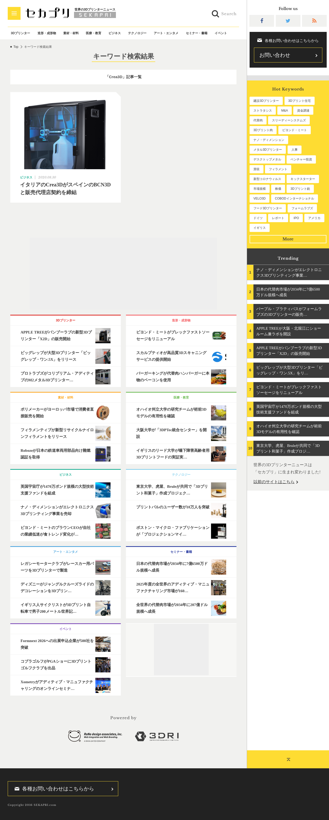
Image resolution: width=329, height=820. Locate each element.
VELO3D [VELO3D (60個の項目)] (259, 198)
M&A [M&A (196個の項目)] (284, 110)
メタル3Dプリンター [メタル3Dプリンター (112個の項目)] (267, 149)
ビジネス (114, 33)
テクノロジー (137, 33)
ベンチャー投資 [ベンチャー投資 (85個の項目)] (301, 159)
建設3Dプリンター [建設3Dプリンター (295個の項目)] (266, 101)
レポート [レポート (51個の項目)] (278, 218)
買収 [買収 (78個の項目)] (256, 169)
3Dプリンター (20, 33)
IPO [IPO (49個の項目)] (296, 218)
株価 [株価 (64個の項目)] (278, 189)
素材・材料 (71, 33)
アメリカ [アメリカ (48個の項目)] (314, 218)
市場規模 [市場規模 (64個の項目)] (259, 189)
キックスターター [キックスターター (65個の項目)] (302, 179)
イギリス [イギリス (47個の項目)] (259, 228)
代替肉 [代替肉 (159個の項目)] (258, 120)
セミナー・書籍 (196, 33)
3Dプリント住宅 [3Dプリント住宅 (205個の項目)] (299, 101)
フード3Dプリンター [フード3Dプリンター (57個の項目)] (267, 208)
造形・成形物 (47, 33)
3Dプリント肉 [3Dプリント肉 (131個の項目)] (263, 130)
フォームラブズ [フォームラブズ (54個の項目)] (302, 208)
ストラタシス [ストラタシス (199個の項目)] (262, 110)
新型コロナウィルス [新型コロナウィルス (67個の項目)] (267, 179)
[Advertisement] (123, 274)
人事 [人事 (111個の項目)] (294, 149)
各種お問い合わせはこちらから (52, 788)
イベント (221, 33)
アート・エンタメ (166, 33)
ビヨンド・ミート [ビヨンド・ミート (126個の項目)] (294, 130)
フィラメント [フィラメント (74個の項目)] (278, 169)
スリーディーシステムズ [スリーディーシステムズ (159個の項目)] (289, 120)
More (288, 239)
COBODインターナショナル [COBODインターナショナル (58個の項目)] (294, 198)
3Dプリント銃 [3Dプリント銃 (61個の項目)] (300, 189)
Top (15, 47)
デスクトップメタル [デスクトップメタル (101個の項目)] (267, 159)
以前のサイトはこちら (274, 482)
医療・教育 (93, 33)
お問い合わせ (274, 55)
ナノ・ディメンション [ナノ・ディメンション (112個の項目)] (268, 140)
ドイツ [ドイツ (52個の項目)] (258, 218)
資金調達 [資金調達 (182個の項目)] (303, 110)
